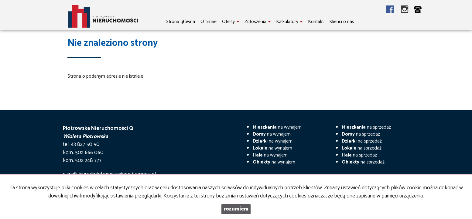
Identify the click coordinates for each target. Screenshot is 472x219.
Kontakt (316, 21)
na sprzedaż (366, 127)
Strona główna (180, 21)
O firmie (208, 21)
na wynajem (277, 127)
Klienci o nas (341, 21)
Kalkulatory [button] (289, 21)
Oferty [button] (230, 21)
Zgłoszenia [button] (258, 21)
